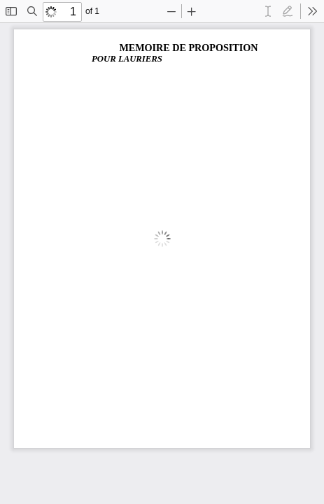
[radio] (268, 11)
